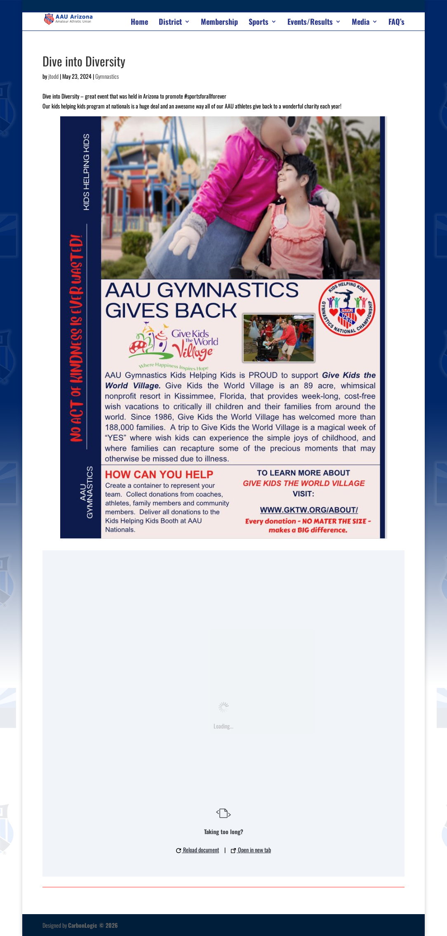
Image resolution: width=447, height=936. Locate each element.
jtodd (53, 76)
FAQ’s (396, 23)
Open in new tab (251, 849)
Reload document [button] (197, 849)
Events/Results (310, 23)
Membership (219, 23)
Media (360, 23)
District (170, 23)
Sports (258, 23)
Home (139, 23)
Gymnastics (107, 76)
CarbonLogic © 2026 (93, 925)
